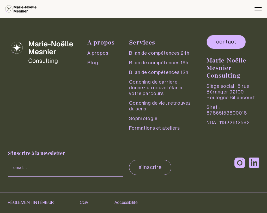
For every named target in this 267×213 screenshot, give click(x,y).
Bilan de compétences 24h (159, 53)
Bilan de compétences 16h (158, 62)
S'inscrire (150, 167)
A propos (97, 53)
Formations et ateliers (154, 128)
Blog (92, 62)
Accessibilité (126, 203)
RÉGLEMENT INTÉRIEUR (31, 203)
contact (226, 42)
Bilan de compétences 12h (158, 72)
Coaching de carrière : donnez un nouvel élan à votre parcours (156, 88)
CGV (84, 203)
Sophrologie (143, 118)
